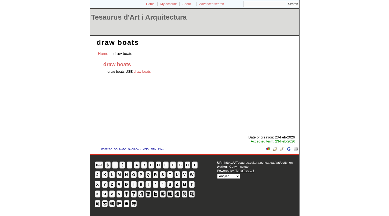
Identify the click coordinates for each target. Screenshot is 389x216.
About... (187, 4)
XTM (153, 149)
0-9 (98, 165)
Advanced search (211, 4)
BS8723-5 (106, 149)
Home (150, 4)
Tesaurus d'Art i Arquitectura (139, 17)
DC (116, 149)
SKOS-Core (134, 149)
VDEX (146, 149)
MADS (122, 149)
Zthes (161, 149)
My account (168, 4)
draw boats (142, 71)
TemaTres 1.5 (245, 170)
